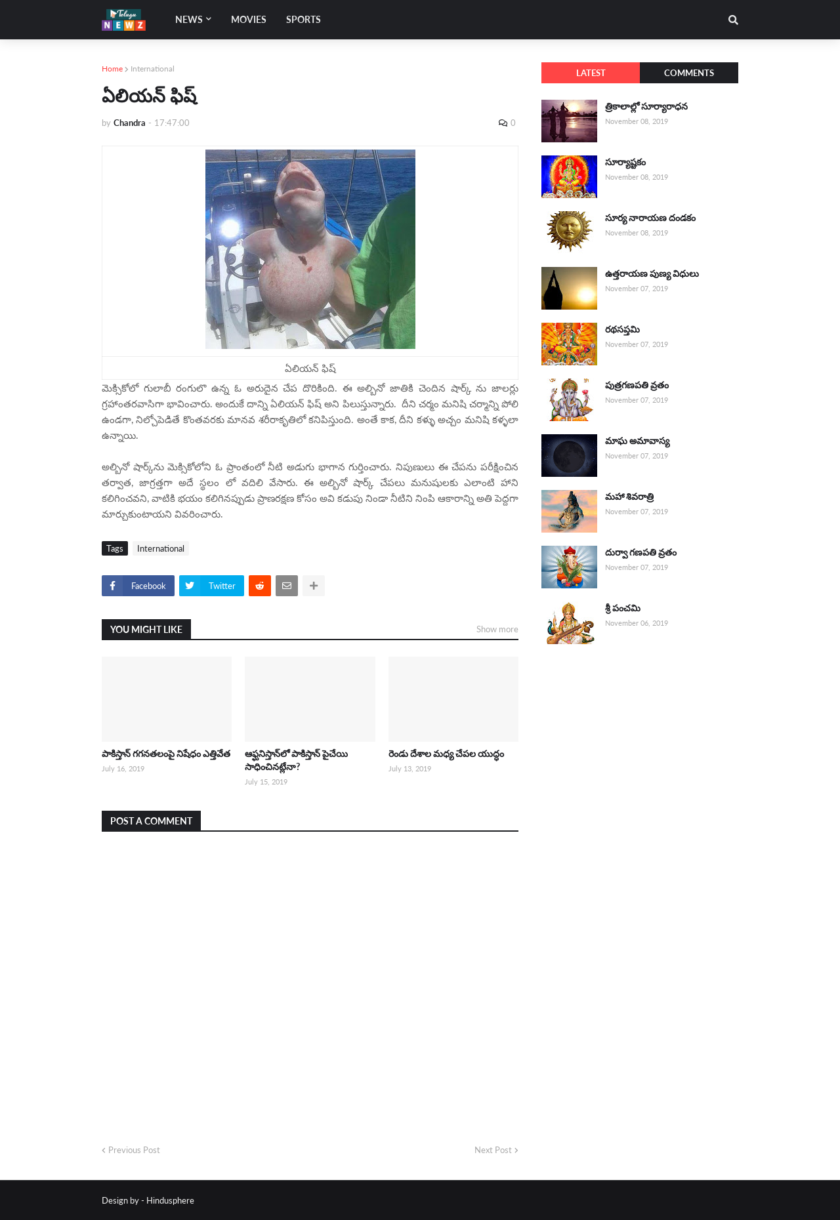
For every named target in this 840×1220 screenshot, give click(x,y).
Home (112, 68)
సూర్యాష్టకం (625, 161)
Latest (591, 73)
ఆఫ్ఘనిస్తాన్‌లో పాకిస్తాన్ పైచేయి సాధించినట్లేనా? (296, 760)
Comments (689, 73)
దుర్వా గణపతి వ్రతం (641, 552)
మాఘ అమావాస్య (637, 440)
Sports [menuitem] (303, 19)
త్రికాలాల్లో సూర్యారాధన (646, 106)
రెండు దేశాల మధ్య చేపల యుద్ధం (446, 753)
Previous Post (134, 1150)
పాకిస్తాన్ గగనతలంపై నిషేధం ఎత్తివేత (166, 753)
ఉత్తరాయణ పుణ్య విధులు (652, 273)
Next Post (493, 1150)
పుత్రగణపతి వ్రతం (637, 384)
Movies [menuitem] (248, 19)
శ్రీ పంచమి (622, 607)
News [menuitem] (189, 19)
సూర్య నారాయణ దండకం (650, 217)
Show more (497, 629)
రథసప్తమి (622, 329)
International (153, 68)
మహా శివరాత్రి (629, 496)
